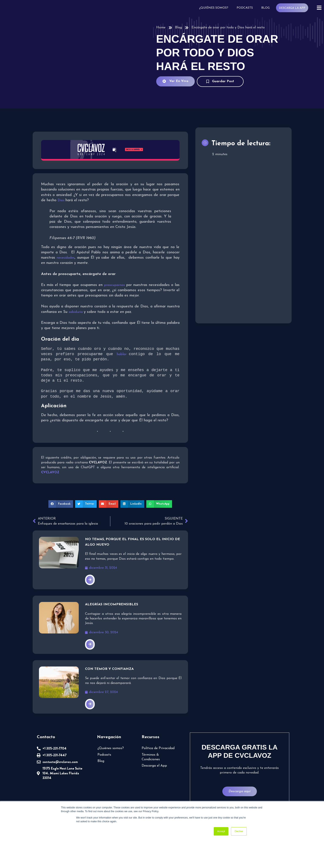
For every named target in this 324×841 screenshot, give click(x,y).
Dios (60, 200)
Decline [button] (239, 831)
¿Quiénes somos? (215, 7)
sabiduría (76, 312)
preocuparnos (115, 285)
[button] (62, 504)
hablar (123, 354)
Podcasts (246, 7)
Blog (266, 7)
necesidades (66, 257)
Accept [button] (221, 831)
